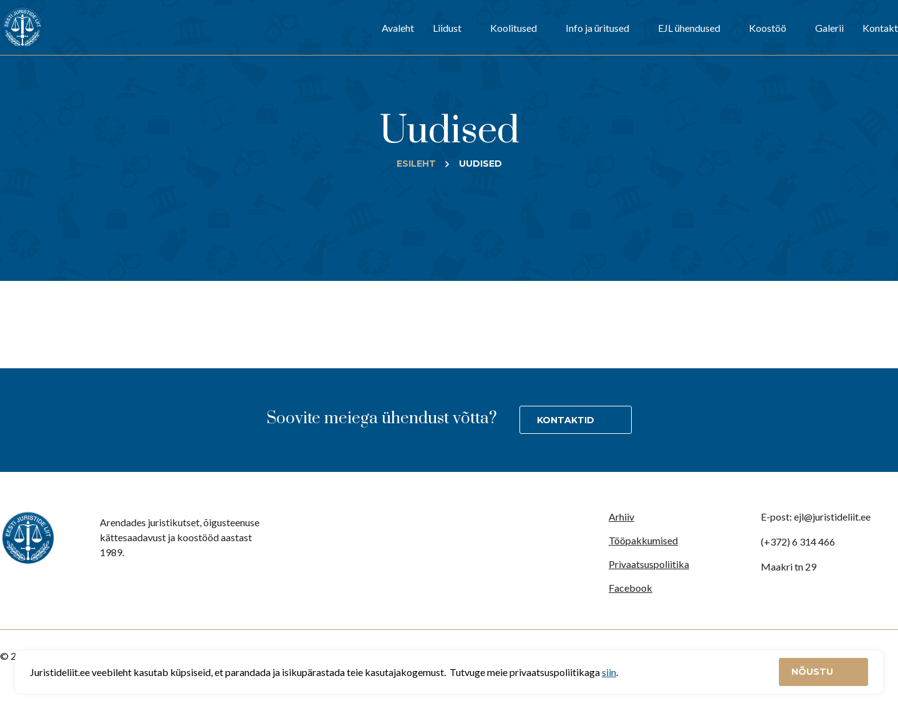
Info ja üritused (597, 28)
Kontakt (880, 28)
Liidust (447, 28)
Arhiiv (621, 516)
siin (609, 672)
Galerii (829, 28)
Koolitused (513, 28)
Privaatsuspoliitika (649, 564)
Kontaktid (565, 420)
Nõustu (813, 671)
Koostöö (767, 28)
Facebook (630, 588)
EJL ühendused (689, 28)
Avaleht (398, 28)
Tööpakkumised (643, 540)
